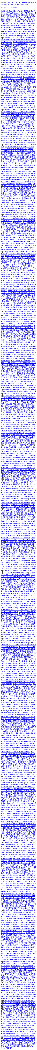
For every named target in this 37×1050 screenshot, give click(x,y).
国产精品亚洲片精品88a (19, 854)
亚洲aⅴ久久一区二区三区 (20, 548)
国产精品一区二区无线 (17, 412)
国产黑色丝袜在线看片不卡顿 (21, 338)
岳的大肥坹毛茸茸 (20, 210)
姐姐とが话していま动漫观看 (21, 182)
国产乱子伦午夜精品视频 (15, 620)
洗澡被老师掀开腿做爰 (14, 881)
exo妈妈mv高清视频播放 (21, 758)
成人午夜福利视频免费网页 (22, 91)
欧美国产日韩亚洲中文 (20, 282)
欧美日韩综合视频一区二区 (21, 252)
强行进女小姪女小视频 (9, 99)
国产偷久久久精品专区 (25, 844)
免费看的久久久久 (29, 542)
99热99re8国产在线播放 (25, 163)
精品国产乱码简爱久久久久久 (17, 801)
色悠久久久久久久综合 (11, 474)
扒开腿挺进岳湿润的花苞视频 (21, 350)
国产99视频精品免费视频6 (18, 813)
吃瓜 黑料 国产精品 (17, 359)
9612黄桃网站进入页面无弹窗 (17, 640)
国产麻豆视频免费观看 (23, 544)
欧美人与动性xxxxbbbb (26, 225)
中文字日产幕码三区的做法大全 (12, 1019)
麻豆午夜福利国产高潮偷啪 (14, 568)
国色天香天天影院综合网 (15, 173)
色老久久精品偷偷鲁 (21, 560)
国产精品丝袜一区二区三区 (23, 295)
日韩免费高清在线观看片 (15, 301)
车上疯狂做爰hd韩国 (16, 85)
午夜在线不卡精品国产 (27, 614)
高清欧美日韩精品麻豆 (11, 132)
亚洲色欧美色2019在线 (12, 1029)
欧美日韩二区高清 (21, 171)
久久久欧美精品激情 (23, 857)
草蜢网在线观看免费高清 (26, 939)
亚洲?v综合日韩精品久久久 (12, 735)
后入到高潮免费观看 (12, 130)
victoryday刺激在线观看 (25, 715)
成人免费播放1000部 (12, 756)
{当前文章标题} (12, 7)
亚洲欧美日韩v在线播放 (17, 826)
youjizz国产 (12, 865)
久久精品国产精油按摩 (23, 554)
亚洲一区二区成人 (11, 387)
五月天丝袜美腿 (10, 945)
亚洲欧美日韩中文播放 (26, 974)
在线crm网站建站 (27, 966)
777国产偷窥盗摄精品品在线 (14, 830)
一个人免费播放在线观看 (26, 389)
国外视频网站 (22, 70)
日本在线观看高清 (27, 564)
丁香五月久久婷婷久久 (19, 276)
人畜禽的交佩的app (27, 583)
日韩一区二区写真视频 (28, 132)
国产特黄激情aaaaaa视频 (19, 305)
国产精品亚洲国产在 (8, 544)
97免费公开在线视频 (20, 704)
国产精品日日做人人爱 (19, 863)
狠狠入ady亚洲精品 (19, 651)
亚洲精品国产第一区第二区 (17, 793)
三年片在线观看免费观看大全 (18, 655)
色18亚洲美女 (29, 667)
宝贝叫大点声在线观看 (14, 900)
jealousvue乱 (7, 1038)
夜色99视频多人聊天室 (9, 634)
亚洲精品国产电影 (26, 706)
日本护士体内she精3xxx (17, 116)
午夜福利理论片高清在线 (15, 319)
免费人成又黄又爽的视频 (18, 947)
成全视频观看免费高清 (27, 188)
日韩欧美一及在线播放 (21, 262)
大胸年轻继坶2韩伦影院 (11, 776)
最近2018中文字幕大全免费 (16, 581)
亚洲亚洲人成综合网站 (12, 223)
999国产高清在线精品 (20, 787)
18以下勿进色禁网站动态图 (22, 198)
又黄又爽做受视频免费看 (12, 157)
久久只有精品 (5, 994)
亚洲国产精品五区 (9, 904)
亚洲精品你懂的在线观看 (25, 945)
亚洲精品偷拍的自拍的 (11, 980)
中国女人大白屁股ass (27, 463)
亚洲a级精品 (25, 1029)
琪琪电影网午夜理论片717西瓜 (17, 852)
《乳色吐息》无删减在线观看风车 (17, 811)
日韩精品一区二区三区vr (9, 225)
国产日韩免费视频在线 (27, 95)
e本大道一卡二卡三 (24, 13)
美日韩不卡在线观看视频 (26, 97)
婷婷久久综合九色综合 (25, 496)
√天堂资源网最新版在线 (9, 208)
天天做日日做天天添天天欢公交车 (21, 996)
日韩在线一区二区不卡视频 (20, 58)
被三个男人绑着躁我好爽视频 (11, 35)
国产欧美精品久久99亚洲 (26, 680)
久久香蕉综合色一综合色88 (10, 344)
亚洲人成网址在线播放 (27, 731)
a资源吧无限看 (29, 103)
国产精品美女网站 (14, 400)
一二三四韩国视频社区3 (11, 89)
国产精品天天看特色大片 (16, 531)
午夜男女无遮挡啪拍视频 (11, 480)
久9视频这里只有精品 (23, 235)
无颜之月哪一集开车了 (9, 260)
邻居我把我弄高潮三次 (22, 202)
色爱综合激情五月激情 (24, 161)
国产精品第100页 (17, 501)
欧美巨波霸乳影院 (28, 258)
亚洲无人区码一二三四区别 (25, 517)
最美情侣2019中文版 (16, 404)
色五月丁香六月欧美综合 (25, 363)
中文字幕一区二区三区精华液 (11, 616)
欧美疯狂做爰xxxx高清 (12, 256)
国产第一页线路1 (22, 297)
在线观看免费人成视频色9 (17, 665)
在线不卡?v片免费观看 (8, 68)
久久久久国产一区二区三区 (22, 970)
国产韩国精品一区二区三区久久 (22, 527)
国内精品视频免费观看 (17, 593)
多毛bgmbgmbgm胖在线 (16, 79)
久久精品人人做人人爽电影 (10, 107)
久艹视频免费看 (22, 498)
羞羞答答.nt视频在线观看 (9, 309)
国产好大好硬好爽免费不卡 (25, 482)
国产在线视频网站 (23, 988)
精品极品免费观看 (26, 585)
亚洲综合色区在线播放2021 (22, 603)
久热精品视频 (26, 31)
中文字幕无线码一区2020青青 (11, 1011)
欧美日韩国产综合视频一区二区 (14, 1009)
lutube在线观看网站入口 (16, 877)
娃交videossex (29, 301)
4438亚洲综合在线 (21, 1031)
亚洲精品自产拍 (18, 492)
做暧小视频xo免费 (23, 233)
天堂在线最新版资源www (9, 437)
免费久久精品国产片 (25, 447)
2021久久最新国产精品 (21, 42)
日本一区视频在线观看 (21, 264)
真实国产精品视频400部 (27, 916)
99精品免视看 (19, 167)
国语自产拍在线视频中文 (16, 626)
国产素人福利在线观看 (9, 97)
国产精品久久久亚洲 (24, 340)
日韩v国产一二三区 (13, 441)
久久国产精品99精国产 (19, 54)
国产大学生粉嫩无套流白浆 (25, 696)
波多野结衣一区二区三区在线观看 (23, 435)
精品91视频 (28, 750)
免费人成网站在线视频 (27, 307)
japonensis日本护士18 (18, 994)
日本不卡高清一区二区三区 (14, 103)
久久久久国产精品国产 (21, 346)
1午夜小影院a (17, 221)
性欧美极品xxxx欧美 (17, 959)
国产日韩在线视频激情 (23, 657)
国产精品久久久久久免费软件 (19, 321)
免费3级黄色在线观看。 (21, 659)
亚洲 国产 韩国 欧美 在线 (20, 118)
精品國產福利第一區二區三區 (21, 484)
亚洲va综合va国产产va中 (23, 268)
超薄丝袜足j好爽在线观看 (10, 733)
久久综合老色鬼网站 (24, 745)
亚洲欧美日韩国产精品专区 (23, 227)
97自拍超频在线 (15, 653)
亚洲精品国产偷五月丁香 (26, 515)
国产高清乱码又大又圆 (19, 562)
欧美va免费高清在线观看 (9, 313)
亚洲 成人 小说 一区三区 (17, 169)
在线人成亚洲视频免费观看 (20, 231)
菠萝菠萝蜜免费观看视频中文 (11, 682)
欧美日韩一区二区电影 (22, 892)
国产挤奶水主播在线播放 (24, 887)
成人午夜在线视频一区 (11, 570)
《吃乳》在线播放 (26, 982)
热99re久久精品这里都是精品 (23, 165)
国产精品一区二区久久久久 (17, 597)
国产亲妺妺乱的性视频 (9, 669)
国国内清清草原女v (13, 706)
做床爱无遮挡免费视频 (26, 445)
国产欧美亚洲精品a (22, 513)
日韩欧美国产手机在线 (26, 842)
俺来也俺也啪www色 (23, 889)
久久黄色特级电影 (7, 210)
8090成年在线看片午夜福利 (25, 990)
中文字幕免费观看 (7, 227)
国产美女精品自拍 (25, 972)
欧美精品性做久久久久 (14, 931)
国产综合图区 (11, 459)
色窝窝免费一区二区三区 (16, 375)
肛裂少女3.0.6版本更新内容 (18, 546)
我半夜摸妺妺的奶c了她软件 (23, 488)
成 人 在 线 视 (17, 324)
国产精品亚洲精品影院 (11, 451)
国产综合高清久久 (27, 480)
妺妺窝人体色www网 (23, 299)
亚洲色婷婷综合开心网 (14, 72)
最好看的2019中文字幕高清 (24, 906)
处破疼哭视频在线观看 (27, 914)
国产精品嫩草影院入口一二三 (19, 935)
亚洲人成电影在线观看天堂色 (24, 105)
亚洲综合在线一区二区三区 (14, 848)
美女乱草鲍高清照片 (16, 142)
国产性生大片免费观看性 (14, 373)
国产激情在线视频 (26, 379)
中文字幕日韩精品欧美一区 (18, 511)
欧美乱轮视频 (26, 558)
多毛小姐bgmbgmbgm (10, 445)
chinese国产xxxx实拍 (28, 1023)
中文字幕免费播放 (22, 552)
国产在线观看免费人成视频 (22, 60)
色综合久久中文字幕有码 (24, 1040)
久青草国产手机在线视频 (18, 924)
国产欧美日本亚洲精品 (12, 719)
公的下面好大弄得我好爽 (13, 542)
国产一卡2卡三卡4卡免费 (16, 48)
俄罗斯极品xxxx (8, 245)
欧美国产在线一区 (15, 797)
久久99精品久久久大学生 (21, 1038)
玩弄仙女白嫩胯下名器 (23, 17)
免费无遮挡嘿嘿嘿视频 (16, 431)
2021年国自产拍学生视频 (13, 920)
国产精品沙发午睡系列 (9, 439)
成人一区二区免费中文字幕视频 (16, 694)
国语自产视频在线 (22, 834)
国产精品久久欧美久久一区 (25, 904)
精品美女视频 (5, 484)
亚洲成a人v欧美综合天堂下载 (19, 766)
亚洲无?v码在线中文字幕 (22, 743)
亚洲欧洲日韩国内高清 (12, 727)
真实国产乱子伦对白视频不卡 (11, 918)
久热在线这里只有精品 (14, 533)
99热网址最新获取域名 (17, 272)
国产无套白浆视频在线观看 (15, 23)
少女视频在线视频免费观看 (12, 961)
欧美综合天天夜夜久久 (26, 64)
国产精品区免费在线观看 (24, 871)
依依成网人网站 (11, 385)
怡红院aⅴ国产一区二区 (19, 21)
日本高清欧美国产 (11, 608)
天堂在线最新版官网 (16, 723)
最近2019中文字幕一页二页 (14, 750)
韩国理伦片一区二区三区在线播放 (18, 247)
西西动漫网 (21, 669)
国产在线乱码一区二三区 (26, 342)
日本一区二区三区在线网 (21, 708)
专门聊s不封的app (7, 105)
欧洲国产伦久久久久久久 (11, 110)
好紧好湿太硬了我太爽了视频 (15, 898)
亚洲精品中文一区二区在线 (20, 414)
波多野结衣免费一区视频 (18, 929)
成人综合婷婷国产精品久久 (18, 869)
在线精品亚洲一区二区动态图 (24, 953)
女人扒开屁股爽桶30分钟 (25, 865)
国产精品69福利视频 (20, 15)
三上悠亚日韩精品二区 (17, 933)
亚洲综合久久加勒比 (13, 583)
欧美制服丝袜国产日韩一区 (20, 50)
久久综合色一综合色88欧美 (24, 675)
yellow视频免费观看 (8, 906)
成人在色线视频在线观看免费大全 (16, 1046)
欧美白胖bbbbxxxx (14, 494)
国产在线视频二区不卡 (27, 437)
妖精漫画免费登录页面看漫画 (21, 361)
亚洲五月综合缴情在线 (11, 636)
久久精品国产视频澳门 (27, 470)
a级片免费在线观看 (21, 151)
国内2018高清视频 (15, 101)
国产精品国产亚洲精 (25, 608)
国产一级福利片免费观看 (9, 916)
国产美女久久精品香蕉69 (11, 394)
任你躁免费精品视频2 (13, 398)
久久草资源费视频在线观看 (18, 815)
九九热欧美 (5, 455)
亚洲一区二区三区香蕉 (25, 68)
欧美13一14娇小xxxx (10, 64)
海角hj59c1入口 (28, 334)
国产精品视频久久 (14, 192)
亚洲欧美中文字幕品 (18, 661)
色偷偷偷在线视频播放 (11, 95)
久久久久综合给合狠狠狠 (9, 614)
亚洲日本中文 (15, 966)
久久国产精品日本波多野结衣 (21, 986)
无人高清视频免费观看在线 (15, 433)
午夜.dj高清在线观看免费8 (25, 352)
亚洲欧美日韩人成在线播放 (17, 140)
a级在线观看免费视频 (8, 828)
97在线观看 (9, 758)
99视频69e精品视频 (22, 490)
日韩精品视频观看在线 (17, 175)
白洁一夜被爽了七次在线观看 (18, 525)
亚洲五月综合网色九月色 (15, 40)
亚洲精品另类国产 (11, 408)
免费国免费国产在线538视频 (19, 81)
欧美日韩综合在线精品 (19, 984)
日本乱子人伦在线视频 (13, 258)
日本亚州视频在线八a (18, 315)
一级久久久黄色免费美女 (15, 293)
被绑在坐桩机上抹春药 (16, 291)
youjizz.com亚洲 (6, 52)
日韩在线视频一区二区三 (19, 418)
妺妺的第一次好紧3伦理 (19, 951)
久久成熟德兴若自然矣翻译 (20, 538)
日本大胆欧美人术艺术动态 (18, 196)
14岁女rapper (26, 803)
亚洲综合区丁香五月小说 (9, 519)
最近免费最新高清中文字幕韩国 (19, 772)
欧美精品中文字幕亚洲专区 (22, 523)
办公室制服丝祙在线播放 (11, 396)
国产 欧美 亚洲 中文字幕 (9, 647)
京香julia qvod (9, 402)
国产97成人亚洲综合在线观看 (15, 591)
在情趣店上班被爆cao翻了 (18, 219)
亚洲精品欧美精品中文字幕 (18, 885)
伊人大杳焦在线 (22, 180)
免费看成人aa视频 (22, 459)
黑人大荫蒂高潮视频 (23, 678)
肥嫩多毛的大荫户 (14, 1023)
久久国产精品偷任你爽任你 (14, 147)
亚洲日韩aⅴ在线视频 (15, 883)
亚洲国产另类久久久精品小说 (16, 112)
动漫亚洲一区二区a (25, 941)
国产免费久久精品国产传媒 (20, 1013)
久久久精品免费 (13, 799)
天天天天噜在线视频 (28, 223)
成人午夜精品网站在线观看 (14, 194)
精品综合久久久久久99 (26, 208)
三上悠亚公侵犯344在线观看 (13, 145)
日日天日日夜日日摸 (8, 517)
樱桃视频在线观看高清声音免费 (19, 536)
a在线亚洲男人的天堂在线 (18, 270)
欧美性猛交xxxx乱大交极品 (17, 217)
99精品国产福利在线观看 (16, 624)
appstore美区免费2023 (13, 1005)
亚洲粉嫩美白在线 (14, 754)
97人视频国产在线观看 (20, 278)
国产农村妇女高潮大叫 (22, 575)
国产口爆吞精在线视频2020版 (18, 241)
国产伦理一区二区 (14, 564)
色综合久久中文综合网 (11, 638)
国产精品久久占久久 (27, 66)
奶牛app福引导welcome (19, 19)
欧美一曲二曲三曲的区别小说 (18, 289)
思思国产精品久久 (18, 52)
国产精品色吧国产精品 (12, 589)
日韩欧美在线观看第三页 (16, 410)
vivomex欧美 (23, 867)
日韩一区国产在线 (26, 776)
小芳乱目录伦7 (16, 803)
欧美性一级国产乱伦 (18, 274)
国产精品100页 (29, 723)
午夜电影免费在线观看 (23, 805)
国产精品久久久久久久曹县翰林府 (21, 690)
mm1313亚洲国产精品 (17, 406)
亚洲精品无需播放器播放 (13, 632)
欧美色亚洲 (14, 731)
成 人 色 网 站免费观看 (23, 245)
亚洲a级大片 (31, 826)
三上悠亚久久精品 (11, 840)
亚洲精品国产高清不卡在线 (24, 529)
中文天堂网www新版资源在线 (24, 1017)
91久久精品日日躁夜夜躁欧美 (11, 134)
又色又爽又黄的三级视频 (18, 978)
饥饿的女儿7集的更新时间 (15, 782)
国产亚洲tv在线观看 (21, 114)
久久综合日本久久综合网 (23, 937)
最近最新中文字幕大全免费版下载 (18, 503)
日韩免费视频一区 (14, 377)
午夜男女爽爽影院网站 (20, 643)
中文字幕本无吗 (13, 721)
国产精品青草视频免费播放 (20, 927)
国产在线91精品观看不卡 (26, 453)
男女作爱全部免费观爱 (22, 11)
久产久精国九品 (14, 770)
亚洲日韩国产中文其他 (27, 992)
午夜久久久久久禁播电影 (18, 455)
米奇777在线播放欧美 (20, 44)
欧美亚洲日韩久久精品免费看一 (21, 177)
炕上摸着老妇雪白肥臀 (16, 254)
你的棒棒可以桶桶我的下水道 (21, 912)
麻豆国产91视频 (24, 519)
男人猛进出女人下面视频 (16, 25)
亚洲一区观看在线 (25, 741)
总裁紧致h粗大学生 (17, 476)
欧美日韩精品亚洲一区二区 (17, 122)
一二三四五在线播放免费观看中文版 (15, 573)
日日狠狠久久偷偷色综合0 (17, 138)
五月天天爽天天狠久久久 (20, 686)
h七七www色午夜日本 (23, 124)
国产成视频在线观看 (10, 389)
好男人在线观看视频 (16, 356)
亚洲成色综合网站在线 (17, 824)
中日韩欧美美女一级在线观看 (13, 509)
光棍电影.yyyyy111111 (28, 610)
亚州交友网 (7, 252)
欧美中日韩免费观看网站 (11, 367)
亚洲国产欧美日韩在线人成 (14, 809)
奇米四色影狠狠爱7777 (20, 599)
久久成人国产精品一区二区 (10, 585)
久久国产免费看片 (23, 964)
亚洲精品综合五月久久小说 (17, 521)
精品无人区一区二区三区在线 (11, 725)
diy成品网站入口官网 (18, 822)
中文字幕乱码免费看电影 (9, 992)
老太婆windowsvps (22, 237)
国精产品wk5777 (23, 348)
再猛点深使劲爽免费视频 (13, 429)
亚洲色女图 (27, 900)
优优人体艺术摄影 (26, 369)
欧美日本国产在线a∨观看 (25, 330)
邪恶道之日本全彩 (7, 11)
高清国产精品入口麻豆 (20, 83)
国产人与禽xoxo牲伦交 (16, 673)
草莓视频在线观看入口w (22, 873)
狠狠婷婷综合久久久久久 (16, 663)
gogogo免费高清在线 (12, 470)
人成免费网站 (30, 1009)
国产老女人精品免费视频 (26, 778)
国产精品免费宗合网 (16, 457)
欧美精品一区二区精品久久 (15, 128)
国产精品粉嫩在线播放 (17, 688)
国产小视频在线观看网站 (18, 795)
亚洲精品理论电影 (13, 369)
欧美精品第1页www (16, 922)
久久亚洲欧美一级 (26, 451)
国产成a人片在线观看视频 (18, 149)
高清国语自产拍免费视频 (16, 861)
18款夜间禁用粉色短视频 (26, 159)
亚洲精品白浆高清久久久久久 (16, 649)
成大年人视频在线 (29, 206)
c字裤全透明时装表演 (21, 284)
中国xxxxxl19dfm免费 (8, 698)
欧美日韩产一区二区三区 (21, 601)
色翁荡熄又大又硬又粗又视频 (23, 336)
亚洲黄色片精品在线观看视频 (13, 667)
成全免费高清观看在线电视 (20, 280)
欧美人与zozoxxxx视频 (25, 466)
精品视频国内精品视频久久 (20, 785)
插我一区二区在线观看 (27, 33)
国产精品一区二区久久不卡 (14, 618)
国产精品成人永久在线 (13, 558)
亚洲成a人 (6, 315)
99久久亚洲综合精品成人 (11, 186)
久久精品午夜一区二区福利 (12, 38)
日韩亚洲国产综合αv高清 (15, 383)
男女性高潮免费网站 (18, 957)
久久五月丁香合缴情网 (20, 1015)
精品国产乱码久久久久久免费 (19, 287)
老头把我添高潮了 (29, 632)
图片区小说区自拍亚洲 (20, 737)
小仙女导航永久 (28, 961)
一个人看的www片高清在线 (12, 1027)
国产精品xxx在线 (9, 910)
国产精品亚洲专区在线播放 (12, 77)
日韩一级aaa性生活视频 (27, 612)
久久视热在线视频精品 (18, 303)
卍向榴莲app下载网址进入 (24, 328)
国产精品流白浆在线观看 (9, 941)
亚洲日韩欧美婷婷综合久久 (22, 684)
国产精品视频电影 (23, 752)
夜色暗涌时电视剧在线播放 (25, 204)
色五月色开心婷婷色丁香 (16, 768)
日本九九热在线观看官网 (19, 628)
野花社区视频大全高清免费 (26, 645)
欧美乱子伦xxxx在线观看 (11, 31)
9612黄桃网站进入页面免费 (22, 422)
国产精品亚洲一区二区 (9, 206)
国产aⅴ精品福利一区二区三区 (20, 420)
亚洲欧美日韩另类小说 (17, 622)
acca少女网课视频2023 (15, 838)
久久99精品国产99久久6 (23, 200)
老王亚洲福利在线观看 (22, 747)
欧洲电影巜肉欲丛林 (10, 1007)
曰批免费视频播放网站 (12, 443)
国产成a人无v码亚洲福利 (24, 910)
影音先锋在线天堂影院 (21, 791)
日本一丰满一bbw (15, 243)
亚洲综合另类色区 (11, 159)
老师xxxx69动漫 (20, 402)
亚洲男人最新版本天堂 (9, 391)
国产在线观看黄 (26, 186)
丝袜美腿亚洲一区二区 (21, 789)
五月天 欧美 (18, 120)
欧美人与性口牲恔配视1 (11, 1036)
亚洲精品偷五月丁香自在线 (18, 56)
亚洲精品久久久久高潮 (14, 426)
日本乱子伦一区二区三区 (24, 817)
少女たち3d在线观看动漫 (11, 1001)
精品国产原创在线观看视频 (22, 832)
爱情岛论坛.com (22, 260)
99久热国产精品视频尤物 (19, 505)
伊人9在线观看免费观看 (11, 982)
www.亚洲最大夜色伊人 (9, 974)
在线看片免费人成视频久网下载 (16, 46)
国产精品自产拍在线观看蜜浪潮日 (21, 326)
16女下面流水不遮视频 (9, 908)
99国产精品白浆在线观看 (20, 739)
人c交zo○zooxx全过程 (16, 266)
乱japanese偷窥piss (27, 494)
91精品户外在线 (16, 334)
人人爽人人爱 (25, 89)
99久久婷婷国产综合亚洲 (9, 1025)
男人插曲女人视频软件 (9, 955)
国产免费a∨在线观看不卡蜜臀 (21, 27)
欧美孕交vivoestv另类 (10, 842)
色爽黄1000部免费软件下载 (17, 764)
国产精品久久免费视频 (19, 595)
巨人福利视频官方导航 (25, 153)
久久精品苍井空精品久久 (9, 612)
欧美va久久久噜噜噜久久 (15, 879)
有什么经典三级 (22, 332)
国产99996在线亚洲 (22, 819)
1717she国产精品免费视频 (13, 762)
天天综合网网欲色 (9, 311)
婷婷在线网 (16, 850)
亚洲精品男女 (25, 344)
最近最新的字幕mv (13, 75)
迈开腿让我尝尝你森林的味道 (19, 702)
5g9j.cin (19, 206)
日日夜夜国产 (19, 239)
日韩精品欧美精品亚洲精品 (25, 311)
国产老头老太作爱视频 (9, 447)
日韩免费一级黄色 (12, 379)
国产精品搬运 (15, 212)
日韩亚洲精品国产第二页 (18, 710)
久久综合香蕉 (14, 307)
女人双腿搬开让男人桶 (16, 317)
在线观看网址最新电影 (9, 472)
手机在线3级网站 (7, 970)
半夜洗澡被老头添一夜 (19, 550)
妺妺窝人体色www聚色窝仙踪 (11, 780)
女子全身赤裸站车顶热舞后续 (11, 190)
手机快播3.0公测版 (19, 859)
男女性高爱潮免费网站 (17, 949)
